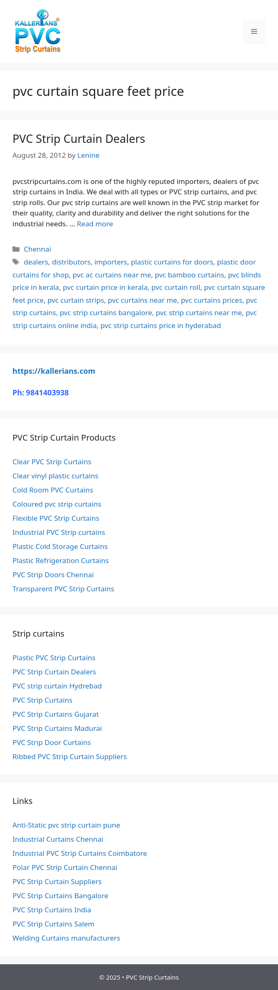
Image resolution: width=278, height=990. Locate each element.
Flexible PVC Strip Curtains (55, 518)
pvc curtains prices (211, 300)
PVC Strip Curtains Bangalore (60, 895)
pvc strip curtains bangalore (106, 312)
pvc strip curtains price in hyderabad (161, 325)
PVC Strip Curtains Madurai (57, 728)
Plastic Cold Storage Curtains (60, 546)
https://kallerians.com (53, 371)
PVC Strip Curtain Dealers (78, 138)
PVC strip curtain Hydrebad (57, 686)
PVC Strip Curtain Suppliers (57, 881)
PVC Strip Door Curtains (51, 742)
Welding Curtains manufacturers (66, 938)
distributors (71, 262)
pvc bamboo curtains (189, 274)
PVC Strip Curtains (42, 700)
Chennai (37, 249)
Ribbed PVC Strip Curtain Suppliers (69, 756)
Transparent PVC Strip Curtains (63, 588)
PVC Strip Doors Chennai (53, 574)
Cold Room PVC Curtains (52, 490)
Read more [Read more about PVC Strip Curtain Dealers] (95, 223)
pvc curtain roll (175, 287)
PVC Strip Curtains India (51, 909)
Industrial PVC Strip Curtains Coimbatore (79, 853)
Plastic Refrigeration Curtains (60, 560)
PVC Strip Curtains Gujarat (55, 714)
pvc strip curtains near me (199, 312)
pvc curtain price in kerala (105, 287)
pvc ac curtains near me (112, 274)
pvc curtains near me (142, 300)
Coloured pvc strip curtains (56, 504)
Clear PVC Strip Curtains (51, 461)
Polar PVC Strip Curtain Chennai (64, 867)
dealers (36, 262)
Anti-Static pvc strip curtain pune (66, 825)
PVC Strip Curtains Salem (53, 924)
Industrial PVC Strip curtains (58, 532)
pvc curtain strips (75, 300)
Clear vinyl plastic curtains (55, 475)
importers (110, 262)
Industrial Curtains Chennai (57, 839)
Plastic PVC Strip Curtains (54, 657)
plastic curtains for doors (172, 262)
